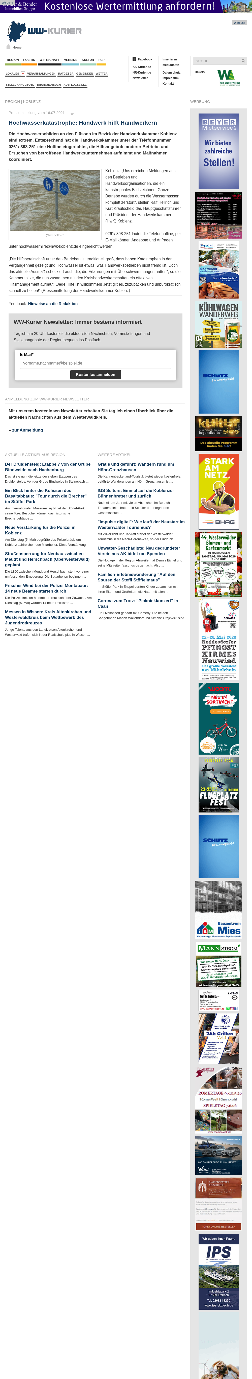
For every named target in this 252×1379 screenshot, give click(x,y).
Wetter (101, 73)
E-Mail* (26, 354)
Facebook (145, 59)
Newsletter (140, 78)
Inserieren (170, 59)
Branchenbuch (49, 84)
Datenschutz (171, 72)
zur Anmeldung (27, 430)
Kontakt (168, 83)
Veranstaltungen (41, 73)
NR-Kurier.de (142, 72)
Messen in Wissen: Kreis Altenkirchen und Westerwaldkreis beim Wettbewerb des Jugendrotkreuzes (48, 617)
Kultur (88, 60)
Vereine (70, 60)
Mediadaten (171, 65)
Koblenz (32, 101)
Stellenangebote (20, 84)
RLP (101, 60)
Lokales (15, 73)
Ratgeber (66, 73)
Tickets (199, 72)
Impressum (171, 78)
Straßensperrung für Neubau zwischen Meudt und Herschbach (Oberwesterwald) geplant (47, 559)
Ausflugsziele (75, 84)
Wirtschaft (49, 60)
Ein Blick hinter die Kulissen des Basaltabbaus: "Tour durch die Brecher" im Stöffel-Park (46, 496)
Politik (29, 60)
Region (13, 60)
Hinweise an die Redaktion (53, 304)
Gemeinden (84, 73)
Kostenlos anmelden (95, 374)
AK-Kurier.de (142, 67)
